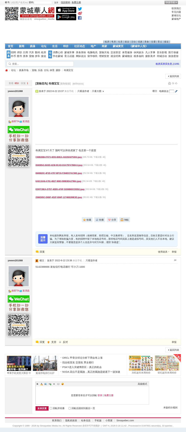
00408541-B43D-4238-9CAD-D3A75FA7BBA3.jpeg (59, 165)
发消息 (25, 121)
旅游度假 (173, 56)
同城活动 (162, 56)
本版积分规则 (170, 407)
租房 (107, 41)
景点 (160, 41)
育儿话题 (69, 56)
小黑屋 (108, 420)
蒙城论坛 (176, 15)
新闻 (21, 46)
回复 (42, 251)
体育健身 (127, 52)
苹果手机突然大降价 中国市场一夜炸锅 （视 (19, 365)
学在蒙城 (58, 56)
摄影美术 (150, 56)
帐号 (7, 2)
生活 (54, 46)
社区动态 (79, 46)
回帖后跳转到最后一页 (82, 408)
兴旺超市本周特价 (141, 364)
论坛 (43, 46)
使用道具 (162, 251)
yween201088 (15, 91)
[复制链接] (65, 83)
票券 (25, 56)
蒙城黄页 (118, 46)
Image (45, 384)
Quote (54, 384)
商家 (104, 46)
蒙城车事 (69, 52)
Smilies (62, 384)
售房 (113, 41)
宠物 (31, 56)
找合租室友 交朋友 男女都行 (78, 362)
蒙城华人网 (6, 70)
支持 (54, 342)
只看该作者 (83, 91)
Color (41, 384)
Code (58, 384)
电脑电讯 (92, 52)
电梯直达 (164, 91)
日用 (25, 52)
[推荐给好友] (78, 84)
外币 (13, 56)
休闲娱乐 (139, 52)
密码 (31, 2)
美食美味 (81, 52)
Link (50, 384)
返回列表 (174, 76)
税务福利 (139, 56)
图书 (19, 56)
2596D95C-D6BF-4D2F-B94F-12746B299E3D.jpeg (59, 197)
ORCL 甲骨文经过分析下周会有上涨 (82, 357)
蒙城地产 (176, 19)
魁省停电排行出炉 (45, 365)
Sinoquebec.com (125, 420)
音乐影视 (162, 52)
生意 (120, 41)
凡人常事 (150, 52)
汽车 (31, 52)
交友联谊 (116, 52)
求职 (19, 52)
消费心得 (58, 52)
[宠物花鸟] (41, 83)
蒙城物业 (127, 56)
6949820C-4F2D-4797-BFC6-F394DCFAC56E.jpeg (59, 173)
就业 (127, 41)
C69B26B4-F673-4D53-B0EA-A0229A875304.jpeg (59, 157)
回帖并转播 (57, 408)
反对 (65, 342)
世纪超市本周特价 (167, 364)
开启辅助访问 (180, 2)
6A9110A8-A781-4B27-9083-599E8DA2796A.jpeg (58, 181)
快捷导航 (170, 2)
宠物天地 (104, 52)
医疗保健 (173, 52)
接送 (166, 41)
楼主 (154, 91)
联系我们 (176, 8)
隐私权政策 (71, 420)
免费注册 (108, 395)
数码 (37, 52)
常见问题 (176, 12)
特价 (66, 46)
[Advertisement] (136, 23)
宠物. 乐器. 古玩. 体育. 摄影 (46, 70)
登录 (100, 395)
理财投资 (104, 56)
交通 (153, 41)
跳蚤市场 (23, 70)
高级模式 (142, 384)
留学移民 (92, 56)
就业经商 (116, 56)
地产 (93, 46)
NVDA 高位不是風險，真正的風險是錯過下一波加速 (91, 371)
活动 (133, 41)
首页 (10, 46)
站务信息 (85, 420)
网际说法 (81, 56)
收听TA (15, 121)
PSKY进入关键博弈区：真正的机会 (82, 367)
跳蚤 (32, 46)
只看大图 (96, 91)
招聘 (13, 52)
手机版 (98, 420)
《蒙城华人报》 (138, 46)
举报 (174, 251)
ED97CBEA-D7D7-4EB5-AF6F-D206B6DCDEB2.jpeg (60, 189)
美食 (146, 41)
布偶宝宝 (68, 70)
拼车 (37, 56)
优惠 (140, 41)
